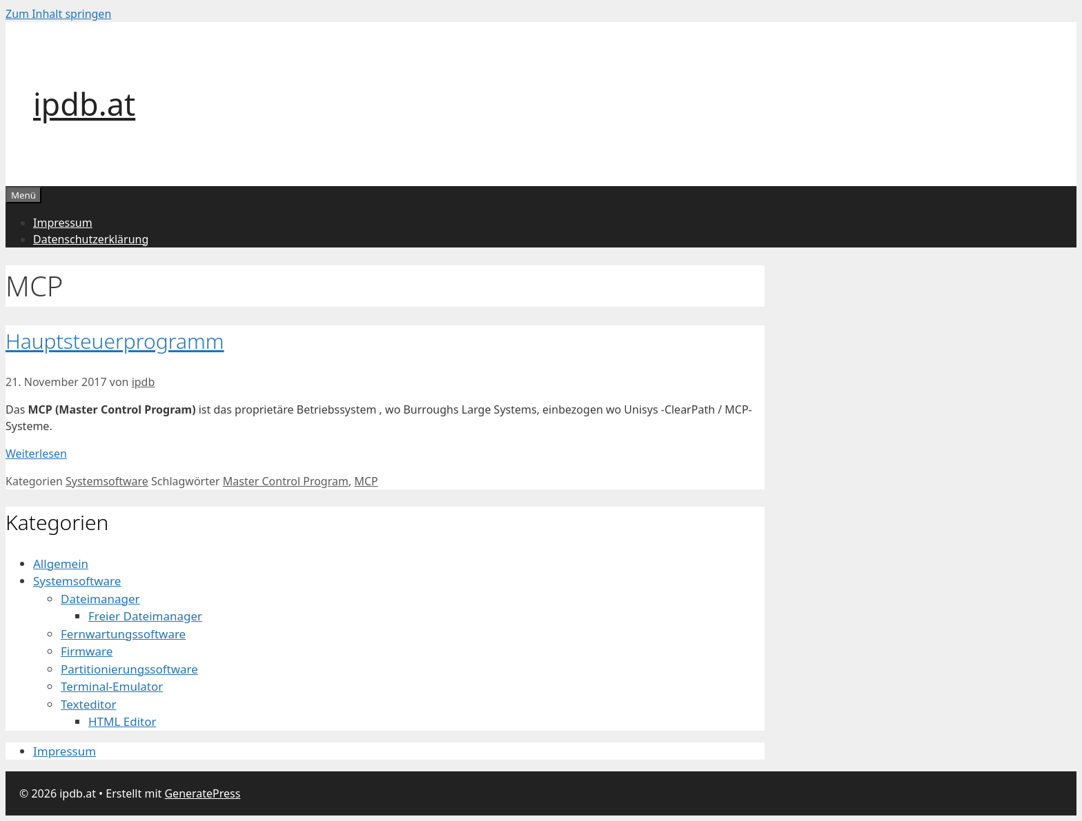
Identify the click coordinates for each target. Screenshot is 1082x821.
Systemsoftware (107, 481)
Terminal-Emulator (112, 686)
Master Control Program (285, 481)
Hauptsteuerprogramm (115, 341)
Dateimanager (100, 599)
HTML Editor (122, 721)
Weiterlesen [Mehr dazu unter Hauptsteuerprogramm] (36, 453)
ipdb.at (84, 104)
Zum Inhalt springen (58, 13)
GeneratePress (202, 793)
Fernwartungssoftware (123, 634)
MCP (365, 481)
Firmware (86, 651)
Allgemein (60, 563)
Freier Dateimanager (145, 616)
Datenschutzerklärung (90, 239)
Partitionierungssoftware (129, 669)
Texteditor (89, 704)
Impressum (62, 222)
